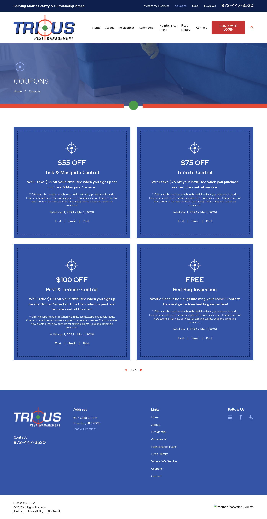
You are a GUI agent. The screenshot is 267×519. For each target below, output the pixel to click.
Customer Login (228, 28)
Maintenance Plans (164, 447)
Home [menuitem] (96, 28)
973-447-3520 (237, 5)
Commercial (159, 439)
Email (72, 221)
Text (58, 221)
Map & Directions (85, 429)
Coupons (181, 6)
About (155, 425)
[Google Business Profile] (230, 417)
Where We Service (157, 6)
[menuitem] (18, 511)
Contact (156, 476)
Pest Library (159, 454)
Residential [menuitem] (126, 28)
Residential (159, 432)
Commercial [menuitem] (146, 28)
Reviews (210, 6)
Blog (195, 6)
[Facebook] (240, 417)
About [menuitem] (109, 28)
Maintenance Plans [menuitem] (167, 28)
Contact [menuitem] (201, 28)
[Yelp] (251, 417)
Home (155, 417)
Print (86, 221)
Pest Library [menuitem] (185, 28)
